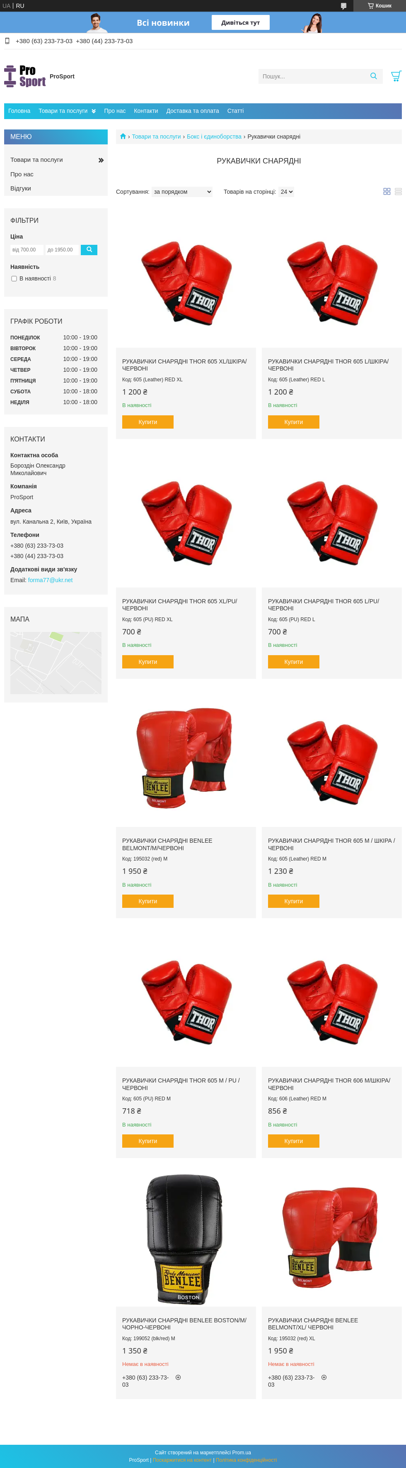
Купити (148, 422)
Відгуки (20, 188)
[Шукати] (373, 76)
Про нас (115, 110)
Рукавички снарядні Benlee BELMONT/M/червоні (167, 844)
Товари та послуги (63, 110)
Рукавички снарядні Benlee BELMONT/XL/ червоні (313, 1324)
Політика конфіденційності (246, 1460)
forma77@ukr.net (50, 580)
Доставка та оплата (193, 110)
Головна (19, 110)
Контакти (146, 110)
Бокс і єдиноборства (214, 136)
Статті (235, 110)
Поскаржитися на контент (182, 1460)
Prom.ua (241, 1453)
